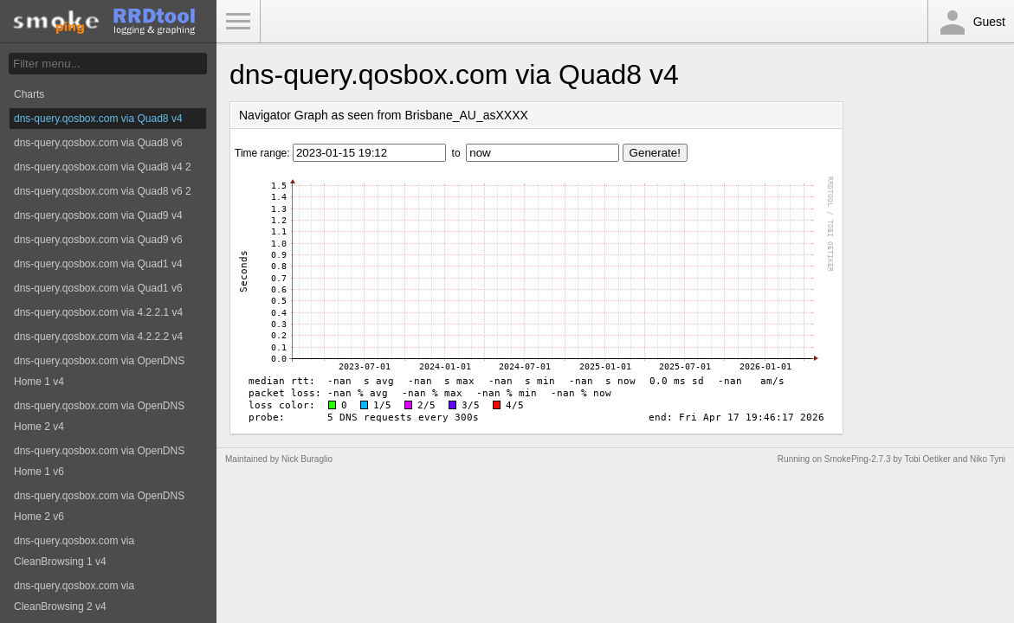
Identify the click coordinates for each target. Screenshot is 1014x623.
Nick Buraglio (307, 459)
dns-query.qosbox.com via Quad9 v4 (98, 215)
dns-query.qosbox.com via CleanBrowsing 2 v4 (74, 596)
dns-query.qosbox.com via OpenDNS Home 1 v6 (99, 461)
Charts (29, 94)
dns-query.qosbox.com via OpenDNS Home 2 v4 (99, 416)
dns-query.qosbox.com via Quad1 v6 (98, 288)
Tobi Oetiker (927, 459)
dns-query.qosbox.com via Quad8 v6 (98, 143)
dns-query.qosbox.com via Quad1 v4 (98, 264)
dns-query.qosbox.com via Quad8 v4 (98, 118)
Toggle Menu (238, 21)
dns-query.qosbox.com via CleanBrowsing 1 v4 (74, 551)
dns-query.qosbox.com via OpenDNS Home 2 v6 (99, 506)
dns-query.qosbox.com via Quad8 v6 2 (102, 191)
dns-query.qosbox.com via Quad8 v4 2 (102, 167)
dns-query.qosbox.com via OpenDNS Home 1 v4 (99, 371)
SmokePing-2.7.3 (857, 459)
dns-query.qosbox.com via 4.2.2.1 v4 (98, 312)
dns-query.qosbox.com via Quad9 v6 (98, 240)
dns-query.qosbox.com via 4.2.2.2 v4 (98, 337)
